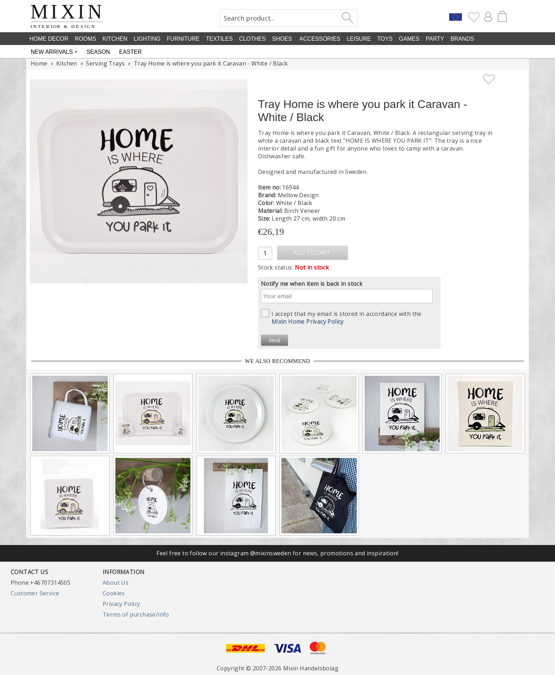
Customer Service (35, 593)
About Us (115, 582)
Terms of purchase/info (136, 614)
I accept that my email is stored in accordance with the (341, 317)
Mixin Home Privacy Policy (307, 321)
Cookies (114, 593)
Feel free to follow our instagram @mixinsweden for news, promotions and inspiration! (277, 553)
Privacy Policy (121, 604)
